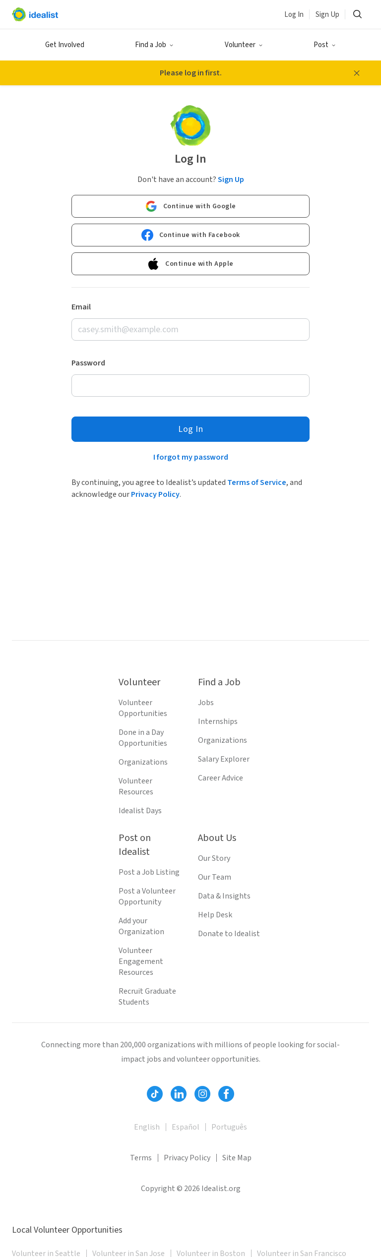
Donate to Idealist (229, 933)
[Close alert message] (356, 73)
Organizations (143, 762)
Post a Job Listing (149, 872)
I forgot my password (190, 457)
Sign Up (327, 14)
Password (88, 363)
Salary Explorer (224, 759)
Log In (294, 14)
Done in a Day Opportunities (143, 738)
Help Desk (215, 914)
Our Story (214, 858)
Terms (141, 1157)
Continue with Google (190, 206)
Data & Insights (224, 896)
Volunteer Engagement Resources (141, 961)
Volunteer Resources (136, 786)
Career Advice (220, 778)
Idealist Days (140, 810)
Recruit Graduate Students (147, 997)
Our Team (214, 877)
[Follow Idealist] (155, 1094)
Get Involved (64, 45)
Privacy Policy (155, 494)
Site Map (237, 1157)
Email (81, 306)
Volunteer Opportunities (143, 708)
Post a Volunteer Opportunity (147, 896)
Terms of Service (256, 482)
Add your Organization (141, 926)
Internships (218, 721)
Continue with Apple (190, 264)
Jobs (206, 702)
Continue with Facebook (190, 235)
